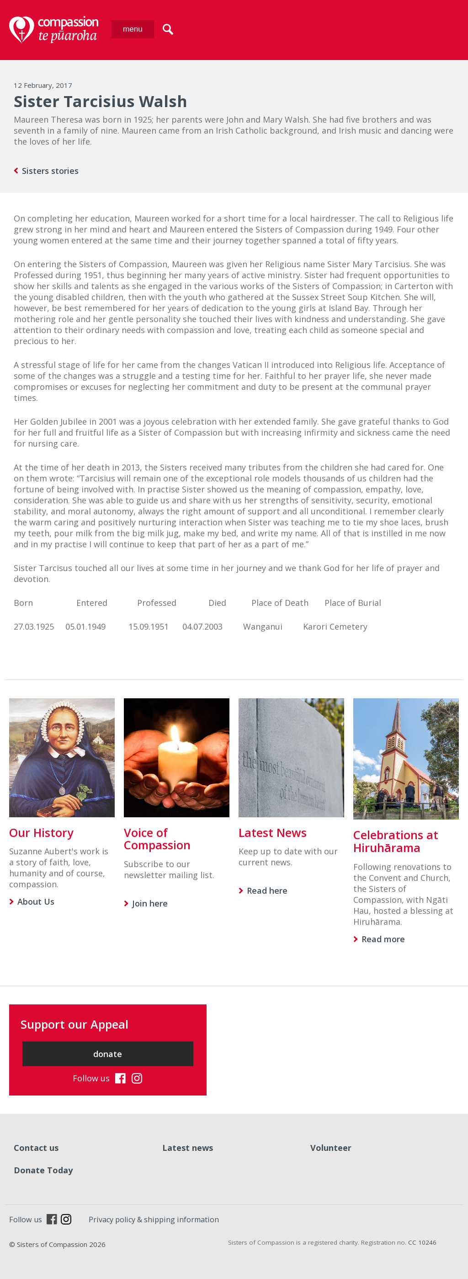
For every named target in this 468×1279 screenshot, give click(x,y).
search (168, 29)
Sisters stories (50, 170)
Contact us (36, 1147)
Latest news (187, 1147)
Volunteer (330, 1147)
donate (107, 1053)
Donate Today (43, 1170)
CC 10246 (422, 1242)
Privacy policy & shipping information (154, 1219)
